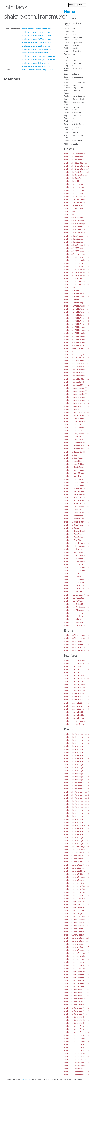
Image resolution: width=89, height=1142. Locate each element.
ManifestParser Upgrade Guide (76, 136)
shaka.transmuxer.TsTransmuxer (36, 63)
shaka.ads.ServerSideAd (76, 175)
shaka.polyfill (71, 291)
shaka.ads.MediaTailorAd (76, 172)
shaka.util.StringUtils (76, 616)
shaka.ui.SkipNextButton (76, 522)
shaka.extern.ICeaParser (76, 681)
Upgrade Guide (71, 132)
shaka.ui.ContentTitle (75, 424)
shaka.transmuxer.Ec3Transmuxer (36, 42)
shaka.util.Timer (72, 619)
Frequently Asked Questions (72, 128)
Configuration (71, 34)
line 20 (50, 70)
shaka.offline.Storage (75, 281)
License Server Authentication (71, 47)
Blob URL (68, 121)
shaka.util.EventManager (76, 580)
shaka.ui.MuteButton (74, 470)
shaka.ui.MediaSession (75, 467)
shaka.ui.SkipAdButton (75, 519)
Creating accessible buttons (74, 78)
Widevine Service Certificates (72, 108)
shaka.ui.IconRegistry (75, 458)
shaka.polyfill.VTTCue (75, 345)
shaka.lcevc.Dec (72, 211)
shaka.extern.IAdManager (76, 675)
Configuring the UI (73, 60)
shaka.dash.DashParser (75, 202)
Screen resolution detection (73, 69)
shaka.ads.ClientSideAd (76, 163)
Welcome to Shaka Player (72, 24)
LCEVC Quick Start (73, 141)
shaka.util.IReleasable (76, 724)
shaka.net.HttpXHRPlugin (76, 266)
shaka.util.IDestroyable (76, 721)
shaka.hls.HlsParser (74, 208)
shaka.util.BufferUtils (76, 558)
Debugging (69, 31)
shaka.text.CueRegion (74, 354)
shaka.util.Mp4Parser (74, 601)
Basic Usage (70, 28)
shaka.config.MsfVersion (76, 644)
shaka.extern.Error (73, 666)
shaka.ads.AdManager (74, 160)
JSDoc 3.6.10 (27, 1079)
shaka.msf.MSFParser (74, 248)
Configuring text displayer (72, 64)
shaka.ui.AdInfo (72, 409)
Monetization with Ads (75, 82)
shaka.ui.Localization (75, 461)
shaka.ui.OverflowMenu (75, 473)
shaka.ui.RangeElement (75, 491)
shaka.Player (70, 287)
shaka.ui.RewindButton (75, 503)
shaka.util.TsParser (74, 622)
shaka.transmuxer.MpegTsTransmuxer (38, 56)
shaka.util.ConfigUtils (76, 564)
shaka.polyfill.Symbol (75, 333)
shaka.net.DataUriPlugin (76, 257)
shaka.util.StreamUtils (76, 613)
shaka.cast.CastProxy (74, 184)
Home (69, 11)
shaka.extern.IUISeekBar (76, 697)
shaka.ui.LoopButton (74, 464)
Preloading (69, 54)
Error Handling (71, 74)
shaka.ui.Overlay (72, 476)
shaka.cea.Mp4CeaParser (76, 193)
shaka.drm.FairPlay (73, 205)
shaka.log (69, 214)
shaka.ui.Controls (73, 430)
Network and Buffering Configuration (75, 38)
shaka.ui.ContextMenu (74, 427)
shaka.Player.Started (74, 971)
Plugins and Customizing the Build (75, 86)
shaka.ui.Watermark (73, 552)
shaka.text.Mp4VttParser (76, 360)
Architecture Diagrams (75, 96)
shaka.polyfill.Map (73, 303)
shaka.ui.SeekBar (72, 510)
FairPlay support (72, 113)
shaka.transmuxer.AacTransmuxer (36, 29)
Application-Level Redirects (73, 117)
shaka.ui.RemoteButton (75, 497)
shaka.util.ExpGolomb (74, 583)
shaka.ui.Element (72, 437)
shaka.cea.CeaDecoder (74, 190)
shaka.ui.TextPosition (75, 534)
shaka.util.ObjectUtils (76, 604)
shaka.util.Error (72, 577)
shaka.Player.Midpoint (75, 944)
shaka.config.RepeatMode (76, 650)
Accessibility (71, 144)
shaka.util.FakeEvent (74, 586)
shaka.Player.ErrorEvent (76, 901)
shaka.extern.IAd (72, 672)
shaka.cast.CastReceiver (76, 187)
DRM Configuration (73, 43)
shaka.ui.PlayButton (74, 485)
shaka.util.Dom (71, 573)
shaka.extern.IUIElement (76, 688)
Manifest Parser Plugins (72, 91)
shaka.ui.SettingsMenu (75, 516)
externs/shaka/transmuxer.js (34, 70)
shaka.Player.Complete (75, 880)
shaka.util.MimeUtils (74, 598)
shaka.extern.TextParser (76, 715)
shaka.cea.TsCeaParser (75, 196)
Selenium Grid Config (74, 124)
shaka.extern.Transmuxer (76, 718)
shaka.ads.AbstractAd (74, 157)
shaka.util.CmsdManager (76, 561)
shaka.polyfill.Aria (74, 294)
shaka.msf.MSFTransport (76, 254)
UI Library (69, 57)
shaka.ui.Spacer (72, 528)
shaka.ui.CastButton (74, 418)
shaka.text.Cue (71, 351)
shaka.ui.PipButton (73, 479)
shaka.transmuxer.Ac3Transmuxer (36, 35)
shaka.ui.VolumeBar (73, 549)
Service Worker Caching (76, 99)
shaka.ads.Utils (72, 181)
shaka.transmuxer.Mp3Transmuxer (37, 49)
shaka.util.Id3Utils (74, 592)
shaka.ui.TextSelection (76, 537)
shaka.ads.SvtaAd (72, 178)
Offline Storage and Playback (74, 103)
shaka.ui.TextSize (73, 540)
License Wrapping (72, 51)
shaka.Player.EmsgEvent (76, 898)
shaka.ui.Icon (71, 455)
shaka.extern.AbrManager (76, 660)
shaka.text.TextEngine (75, 373)
